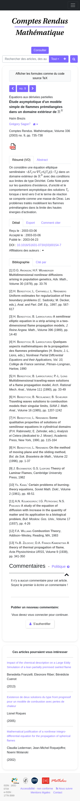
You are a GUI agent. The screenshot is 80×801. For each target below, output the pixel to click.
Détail (16, 222)
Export (30, 222)
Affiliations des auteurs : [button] (26, 250)
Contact (57, 792)
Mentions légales (40, 792)
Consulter (40, 50)
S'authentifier (39, 623)
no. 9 (22, 88)
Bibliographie (21, 262)
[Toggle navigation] (73, 5)
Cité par (41, 262)
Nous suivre (64, 788)
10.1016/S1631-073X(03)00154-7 (39, 245)
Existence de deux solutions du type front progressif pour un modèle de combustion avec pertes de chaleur (39, 701)
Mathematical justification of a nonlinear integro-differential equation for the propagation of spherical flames (39, 736)
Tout (54, 58)
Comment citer (50, 222)
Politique (60, 566)
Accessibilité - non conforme (36, 788)
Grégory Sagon (19, 124)
